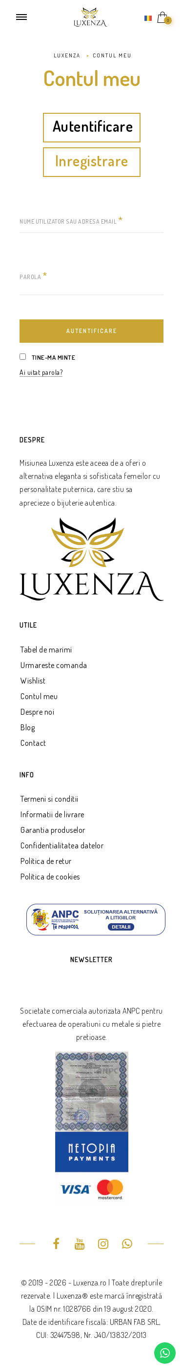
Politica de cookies (50, 876)
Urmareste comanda (53, 665)
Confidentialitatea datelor (61, 845)
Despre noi (37, 712)
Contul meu (39, 696)
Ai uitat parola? (41, 372)
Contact (33, 743)
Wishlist (32, 681)
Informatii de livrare (52, 814)
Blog (27, 727)
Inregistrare (91, 161)
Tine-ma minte (47, 357)
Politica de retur (46, 861)
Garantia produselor (52, 830)
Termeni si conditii (49, 799)
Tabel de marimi (46, 649)
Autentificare (93, 127)
